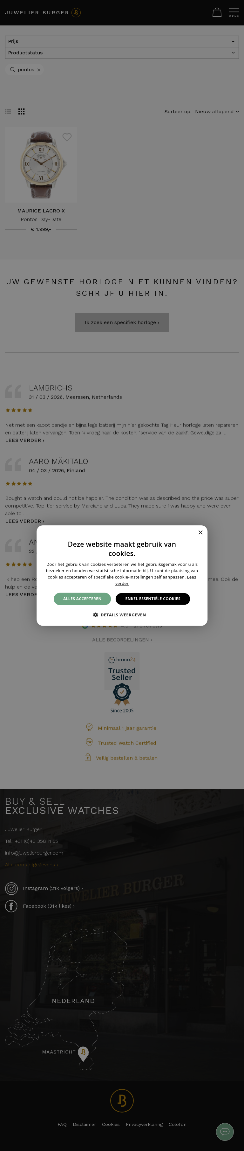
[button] (122, 615)
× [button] (200, 532)
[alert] (122, 575)
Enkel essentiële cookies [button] (152, 598)
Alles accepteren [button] (82, 598)
